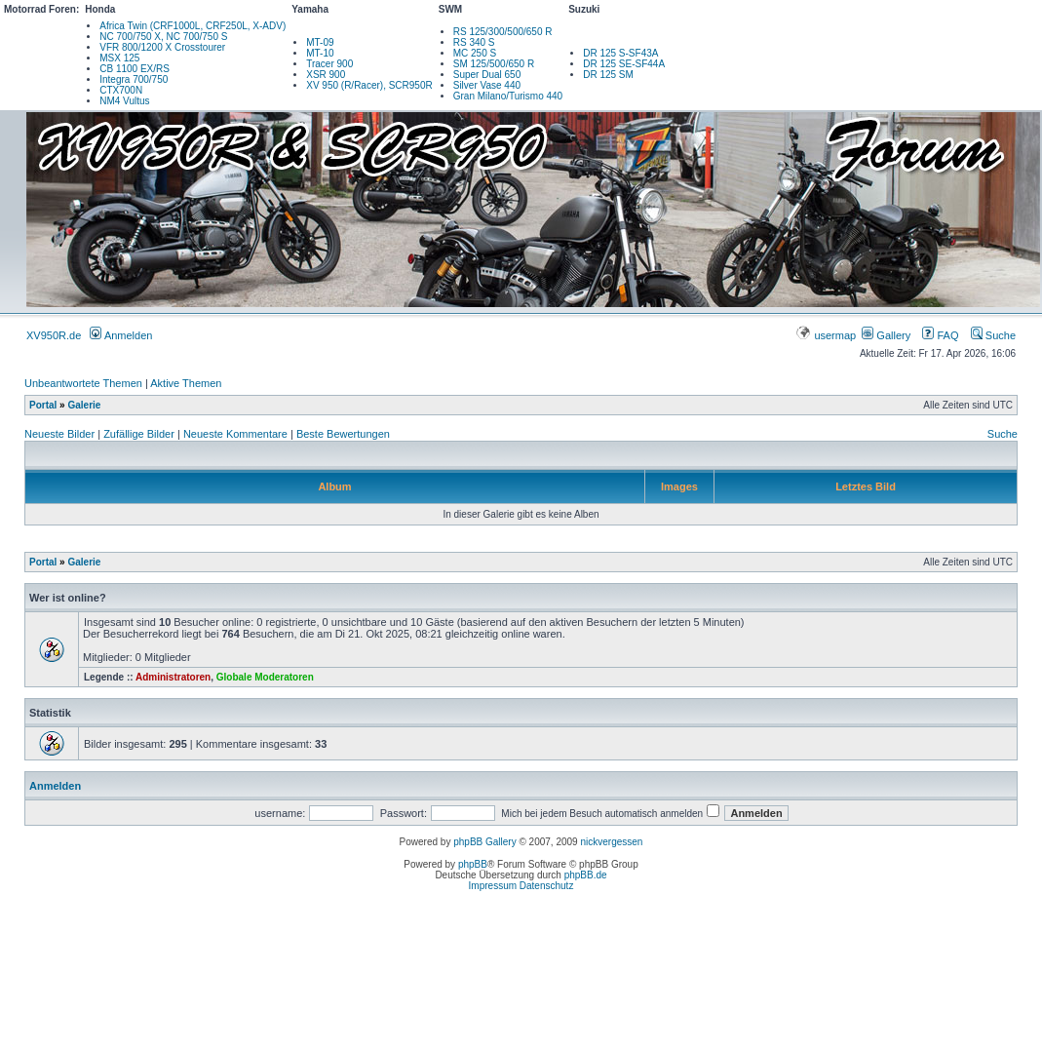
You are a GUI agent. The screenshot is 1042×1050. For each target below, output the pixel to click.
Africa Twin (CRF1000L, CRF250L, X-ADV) (192, 25)
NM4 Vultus (124, 101)
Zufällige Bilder (138, 434)
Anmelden (121, 335)
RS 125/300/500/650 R (503, 31)
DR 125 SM (608, 74)
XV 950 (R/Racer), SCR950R (369, 85)
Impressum (493, 885)
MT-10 (319, 53)
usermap (827, 335)
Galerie (83, 405)
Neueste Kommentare (235, 434)
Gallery (886, 335)
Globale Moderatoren (265, 677)
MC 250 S (474, 53)
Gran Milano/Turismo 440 (507, 96)
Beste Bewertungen (343, 434)
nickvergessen (611, 841)
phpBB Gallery (484, 841)
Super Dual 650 (487, 74)
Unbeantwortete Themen (83, 383)
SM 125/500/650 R (493, 63)
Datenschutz (547, 885)
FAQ (940, 335)
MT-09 (319, 42)
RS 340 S (474, 42)
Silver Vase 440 (487, 85)
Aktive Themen (185, 383)
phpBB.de (585, 875)
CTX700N (120, 90)
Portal (43, 405)
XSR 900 (325, 74)
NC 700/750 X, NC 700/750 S (163, 36)
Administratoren (173, 677)
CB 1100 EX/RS (134, 68)
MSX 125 (119, 58)
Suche (993, 335)
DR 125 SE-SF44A (624, 63)
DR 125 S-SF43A (620, 53)
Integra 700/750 (133, 79)
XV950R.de (53, 335)
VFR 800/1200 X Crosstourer (162, 47)
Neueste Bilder (59, 434)
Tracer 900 (329, 63)
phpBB (472, 864)
